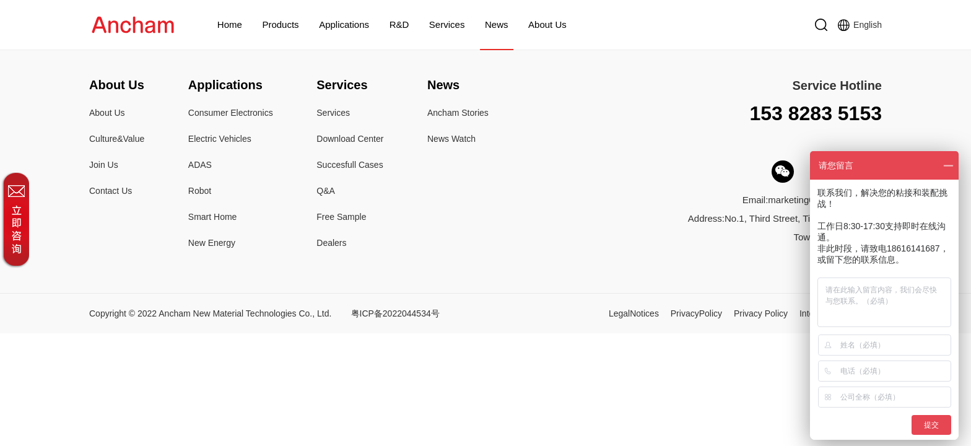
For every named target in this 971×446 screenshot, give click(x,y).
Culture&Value (116, 139)
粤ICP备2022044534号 (395, 313)
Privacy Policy (761, 313)
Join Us (103, 165)
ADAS (200, 165)
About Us (547, 24)
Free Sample (341, 217)
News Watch (451, 139)
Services (447, 24)
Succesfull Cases (349, 165)
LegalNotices (634, 313)
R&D (399, 24)
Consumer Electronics (230, 113)
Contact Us (110, 191)
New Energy (211, 243)
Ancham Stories (458, 113)
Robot (199, 191)
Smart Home (212, 217)
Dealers (331, 243)
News (496, 24)
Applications (344, 24)
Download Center (349, 139)
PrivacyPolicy (696, 313)
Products (280, 24)
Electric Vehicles (219, 139)
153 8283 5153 (815, 113)
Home (229, 24)
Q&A (325, 191)
